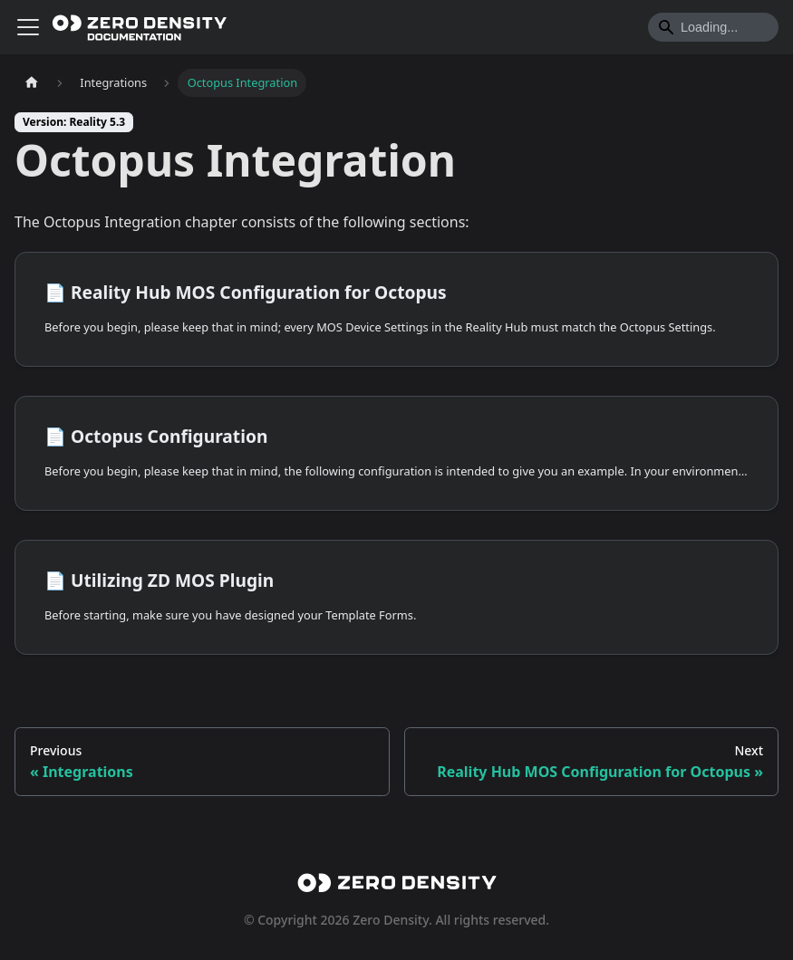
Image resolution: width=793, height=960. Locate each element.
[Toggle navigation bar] (28, 27)
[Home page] (32, 83)
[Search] (713, 27)
